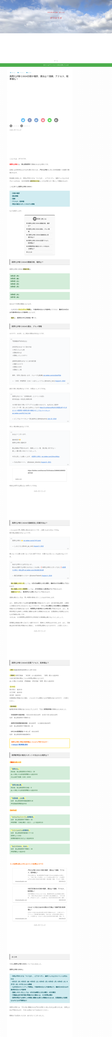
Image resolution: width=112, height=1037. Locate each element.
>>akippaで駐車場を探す (19, 744)
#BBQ (32, 410)
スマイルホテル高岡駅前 (20, 830)
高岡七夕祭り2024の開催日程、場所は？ (39, 224)
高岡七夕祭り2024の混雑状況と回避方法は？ (38, 236)
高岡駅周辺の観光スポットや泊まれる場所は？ (38, 247)
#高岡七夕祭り (36, 456)
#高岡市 (19, 410)
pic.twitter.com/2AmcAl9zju (50, 456)
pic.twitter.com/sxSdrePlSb (52, 375)
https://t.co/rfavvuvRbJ (47, 407)
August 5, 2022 (60, 381)
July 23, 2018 (52, 419)
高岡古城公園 (16, 785)
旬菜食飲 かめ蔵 (18, 798)
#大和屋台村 (58, 407)
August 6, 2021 (46, 462)
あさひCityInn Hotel (19, 846)
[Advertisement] (56, 45)
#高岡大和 (26, 410)
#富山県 (21, 570)
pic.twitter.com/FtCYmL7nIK (21, 413)
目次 (39, 219)
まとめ (30, 252)
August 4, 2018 (47, 575)
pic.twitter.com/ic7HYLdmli (32, 540)
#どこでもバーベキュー (42, 410)
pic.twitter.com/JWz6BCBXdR (34, 570)
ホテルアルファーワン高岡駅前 (22, 817)
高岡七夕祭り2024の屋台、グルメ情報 (39, 230)
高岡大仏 (15, 769)
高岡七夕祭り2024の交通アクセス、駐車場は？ (39, 242)
